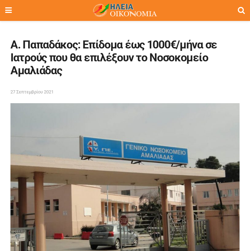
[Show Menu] (8, 10)
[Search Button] (241, 10)
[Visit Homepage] (125, 10)
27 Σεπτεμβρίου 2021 (32, 91)
